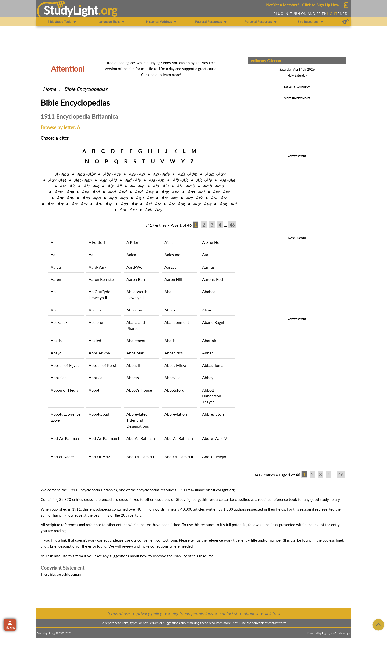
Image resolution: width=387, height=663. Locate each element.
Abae (206, 310)
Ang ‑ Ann (170, 191)
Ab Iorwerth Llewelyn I (136, 294)
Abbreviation (175, 414)
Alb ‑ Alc (180, 180)
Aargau (170, 267)
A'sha (169, 242)
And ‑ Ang (144, 191)
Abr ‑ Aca (111, 174)
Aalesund (172, 254)
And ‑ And (117, 191)
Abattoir (209, 340)
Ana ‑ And (91, 191)
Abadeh (171, 310)
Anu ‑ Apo (91, 197)
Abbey (207, 377)
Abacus (95, 310)
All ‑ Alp (137, 185)
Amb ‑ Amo (213, 185)
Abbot (94, 390)
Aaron (56, 279)
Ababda (208, 291)
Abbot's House (139, 390)
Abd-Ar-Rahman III (178, 441)
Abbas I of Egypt (65, 365)
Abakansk (59, 322)
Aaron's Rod (212, 279)
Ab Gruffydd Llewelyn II (99, 294)
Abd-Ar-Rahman (65, 438)
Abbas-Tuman (214, 365)
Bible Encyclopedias (86, 89)
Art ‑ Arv (79, 203)
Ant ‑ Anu (65, 197)
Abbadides (173, 353)
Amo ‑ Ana (64, 191)
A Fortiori (97, 242)
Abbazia (95, 377)
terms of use (118, 613)
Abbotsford (174, 390)
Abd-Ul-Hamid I (140, 456)
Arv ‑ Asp (103, 203)
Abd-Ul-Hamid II (178, 456)
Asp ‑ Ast (129, 203)
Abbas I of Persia (103, 365)
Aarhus (208, 267)
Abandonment (176, 322)
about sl (251, 613)
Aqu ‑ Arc (144, 197)
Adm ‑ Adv (215, 174)
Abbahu (209, 353)
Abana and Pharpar (135, 325)
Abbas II (133, 365)
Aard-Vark (97, 267)
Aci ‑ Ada (161, 174)
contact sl (228, 613)
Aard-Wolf (135, 267)
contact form (166, 540)
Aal (91, 254)
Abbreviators (213, 414)
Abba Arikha (99, 353)
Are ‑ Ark (194, 197)
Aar (205, 254)
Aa (53, 254)
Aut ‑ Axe (127, 209)
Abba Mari (135, 353)
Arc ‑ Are (169, 197)
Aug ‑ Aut (228, 203)
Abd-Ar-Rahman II (140, 441)
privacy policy (149, 613)
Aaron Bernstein (103, 279)
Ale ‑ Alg (91, 185)
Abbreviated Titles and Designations (137, 420)
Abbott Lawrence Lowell (65, 417)
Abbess (132, 377)
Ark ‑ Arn (219, 197)
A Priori (132, 242)
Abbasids (58, 377)
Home (49, 89)
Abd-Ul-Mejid (214, 456)
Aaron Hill (173, 279)
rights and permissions (192, 613)
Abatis (169, 340)
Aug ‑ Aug (202, 203)
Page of (181, 225)
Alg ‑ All (114, 185)
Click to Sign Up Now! (321, 4)
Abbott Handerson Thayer (211, 396)
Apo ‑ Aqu (118, 197)
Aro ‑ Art (55, 203)
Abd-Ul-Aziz (99, 456)
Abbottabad (99, 414)
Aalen (131, 254)
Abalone (96, 322)
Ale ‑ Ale (227, 180)
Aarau (56, 267)
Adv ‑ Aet (57, 180)
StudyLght (71, 10)
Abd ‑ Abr (86, 174)
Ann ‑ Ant (196, 191)
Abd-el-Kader (62, 456)
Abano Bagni (213, 322)
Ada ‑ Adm (187, 174)
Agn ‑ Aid (108, 180)
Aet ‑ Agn (82, 180)
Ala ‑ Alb (156, 180)
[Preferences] (345, 21)
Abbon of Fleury (65, 390)
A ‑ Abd (62, 174)
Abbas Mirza (175, 365)
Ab (53, 291)
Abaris (56, 340)
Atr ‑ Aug (177, 203)
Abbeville (172, 377)
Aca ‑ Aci (137, 174)
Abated (95, 340)
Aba (167, 291)
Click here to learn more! (161, 74)
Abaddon (134, 310)
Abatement (136, 340)
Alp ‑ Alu (160, 185)
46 (232, 225)
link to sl (272, 613)
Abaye (56, 353)
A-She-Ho (210, 242)
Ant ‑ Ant (221, 191)
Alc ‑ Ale (204, 180)
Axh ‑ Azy (153, 209)
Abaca (56, 310)
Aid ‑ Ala (132, 180)
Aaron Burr (136, 279)
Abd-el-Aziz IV (214, 438)
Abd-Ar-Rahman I (104, 438)
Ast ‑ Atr (152, 203)
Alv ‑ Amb (185, 185)
